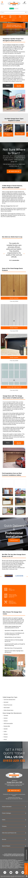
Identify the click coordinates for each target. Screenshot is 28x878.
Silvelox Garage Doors (19, 862)
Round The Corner (8, 704)
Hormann (6, 715)
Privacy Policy (21, 855)
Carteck (5, 718)
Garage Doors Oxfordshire (14, 863)
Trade (26, 855)
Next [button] (23, 253)
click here (12, 876)
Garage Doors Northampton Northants (6, 860)
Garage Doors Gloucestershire (13, 868)
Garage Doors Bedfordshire (13, 861)
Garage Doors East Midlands (15, 865)
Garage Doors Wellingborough (18, 860)
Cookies (11, 855)
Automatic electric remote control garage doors (7, 862)
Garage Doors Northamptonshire (5, 861)
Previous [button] (3, 253)
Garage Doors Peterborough (4, 864)
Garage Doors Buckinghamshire (15, 866)
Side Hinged (19, 133)
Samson (6, 734)
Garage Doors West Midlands (4, 865)
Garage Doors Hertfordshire (4, 866)
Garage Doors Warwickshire (15, 861)
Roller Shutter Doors (8, 710)
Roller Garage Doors (11, 866)
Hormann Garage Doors (12, 859)
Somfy (5, 739)
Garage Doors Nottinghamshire (19, 867)
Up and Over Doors (8, 134)
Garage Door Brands (3, 867)
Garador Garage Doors (3, 859)
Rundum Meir (7, 726)
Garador (6, 728)
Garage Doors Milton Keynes (15, 863)
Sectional (6, 702)
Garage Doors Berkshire (4, 868)
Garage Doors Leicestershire (4, 863)
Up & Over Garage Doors (9, 699)
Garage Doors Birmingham (4, 861)
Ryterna (5, 736)
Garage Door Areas (10, 867)
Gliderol (6, 720)
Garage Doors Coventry (22, 864)
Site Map (16, 855)
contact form (19, 81)
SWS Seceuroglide (8, 723)
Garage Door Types (18, 866)
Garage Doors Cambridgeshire (5, 863)
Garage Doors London (3, 866)
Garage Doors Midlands (13, 864)
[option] (8, 130)
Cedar (5, 731)
